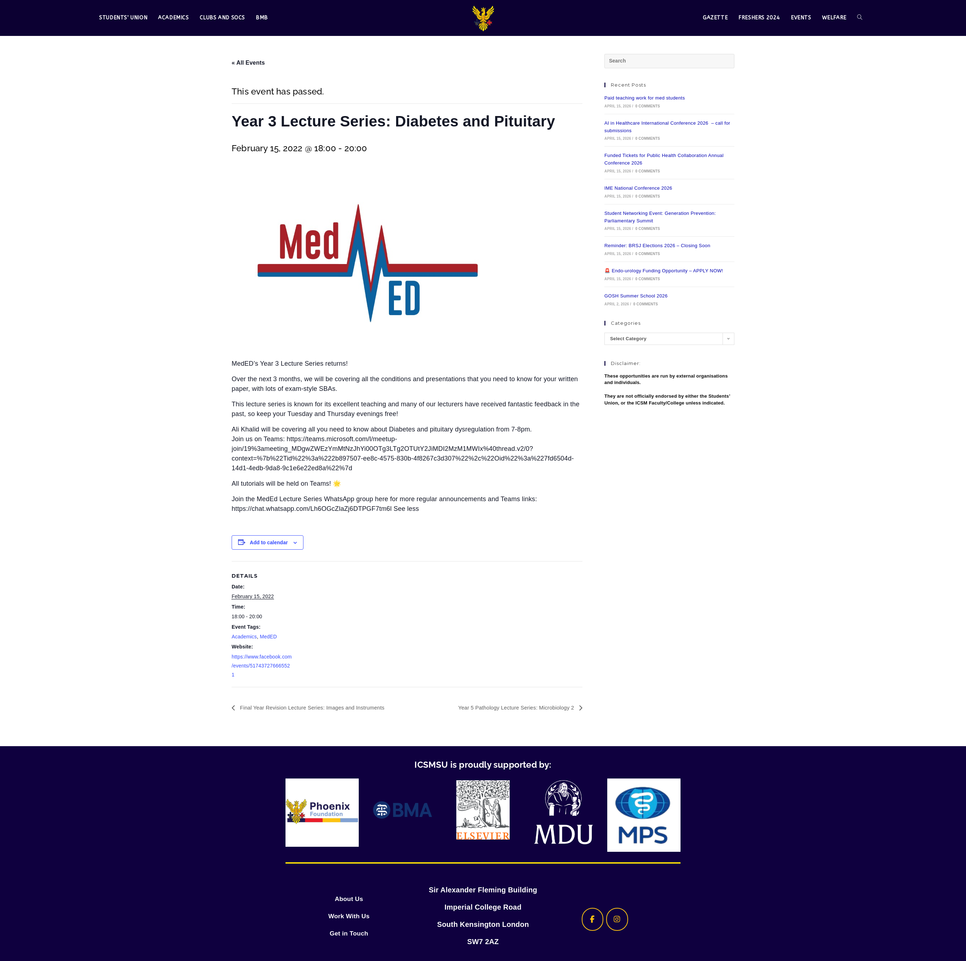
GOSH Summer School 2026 (636, 296)
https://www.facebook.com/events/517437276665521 (262, 666)
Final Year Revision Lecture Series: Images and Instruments (317, 707)
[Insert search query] (669, 61)
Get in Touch (349, 933)
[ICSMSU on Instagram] (617, 919)
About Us (349, 898)
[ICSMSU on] (646, 919)
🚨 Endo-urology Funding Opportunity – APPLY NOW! (663, 270)
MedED (268, 636)
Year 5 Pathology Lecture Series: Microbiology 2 (512, 707)
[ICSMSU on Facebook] (588, 919)
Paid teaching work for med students (644, 98)
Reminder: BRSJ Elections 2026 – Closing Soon (657, 245)
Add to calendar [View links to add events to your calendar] (269, 542)
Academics (244, 636)
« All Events (248, 63)
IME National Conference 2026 (638, 188)
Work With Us (349, 916)
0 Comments (647, 106)
